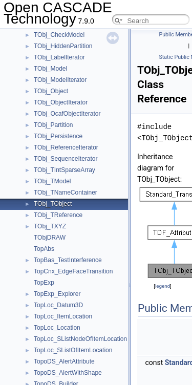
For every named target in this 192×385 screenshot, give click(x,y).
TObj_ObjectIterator (61, 102)
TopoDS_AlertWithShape (68, 372)
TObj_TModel (52, 181)
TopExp (44, 282)
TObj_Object (51, 91)
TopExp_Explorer (57, 293)
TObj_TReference (58, 215)
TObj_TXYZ (50, 226)
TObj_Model (50, 68)
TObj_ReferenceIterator (66, 147)
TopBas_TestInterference (68, 260)
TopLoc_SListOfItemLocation (73, 350)
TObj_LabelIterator (59, 57)
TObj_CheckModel (59, 34)
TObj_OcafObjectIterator (67, 113)
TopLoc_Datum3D (58, 305)
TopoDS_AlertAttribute (64, 361)
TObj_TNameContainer (65, 192)
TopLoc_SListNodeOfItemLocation (80, 339)
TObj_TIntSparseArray (64, 170)
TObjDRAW (50, 237)
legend (162, 286)
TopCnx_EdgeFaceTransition (73, 271)
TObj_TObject (53, 203)
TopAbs (44, 248)
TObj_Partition (53, 125)
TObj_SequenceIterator (66, 158)
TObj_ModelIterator (60, 79)
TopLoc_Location (57, 327)
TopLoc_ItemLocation (63, 316)
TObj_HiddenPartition (63, 46)
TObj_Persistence (58, 136)
